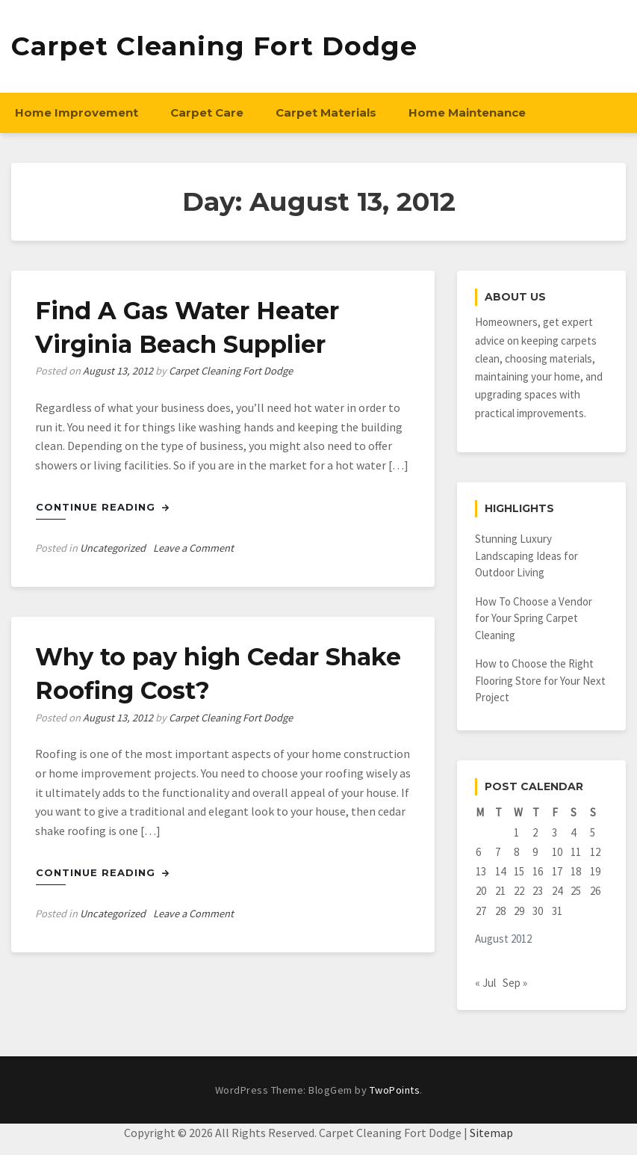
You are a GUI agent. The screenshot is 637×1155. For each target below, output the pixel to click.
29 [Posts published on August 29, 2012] (519, 911)
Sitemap (491, 1132)
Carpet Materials (326, 112)
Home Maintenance (467, 112)
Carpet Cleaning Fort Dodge (214, 46)
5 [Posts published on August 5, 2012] (592, 832)
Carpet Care (206, 112)
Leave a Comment (193, 548)
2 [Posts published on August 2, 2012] (535, 832)
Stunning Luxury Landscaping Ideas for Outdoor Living (526, 555)
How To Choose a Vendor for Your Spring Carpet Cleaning (533, 618)
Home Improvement (76, 112)
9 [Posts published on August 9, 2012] (535, 852)
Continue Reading (103, 507)
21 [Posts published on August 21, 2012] (500, 891)
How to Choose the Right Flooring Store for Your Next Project (540, 680)
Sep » (515, 983)
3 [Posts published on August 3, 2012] (554, 832)
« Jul (485, 983)
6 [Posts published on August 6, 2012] (478, 852)
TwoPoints (395, 1090)
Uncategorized (113, 548)
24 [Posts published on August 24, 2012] (557, 891)
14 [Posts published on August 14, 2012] (500, 871)
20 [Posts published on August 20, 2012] (481, 891)
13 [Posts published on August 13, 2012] (481, 871)
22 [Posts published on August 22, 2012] (519, 891)
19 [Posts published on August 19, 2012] (595, 871)
